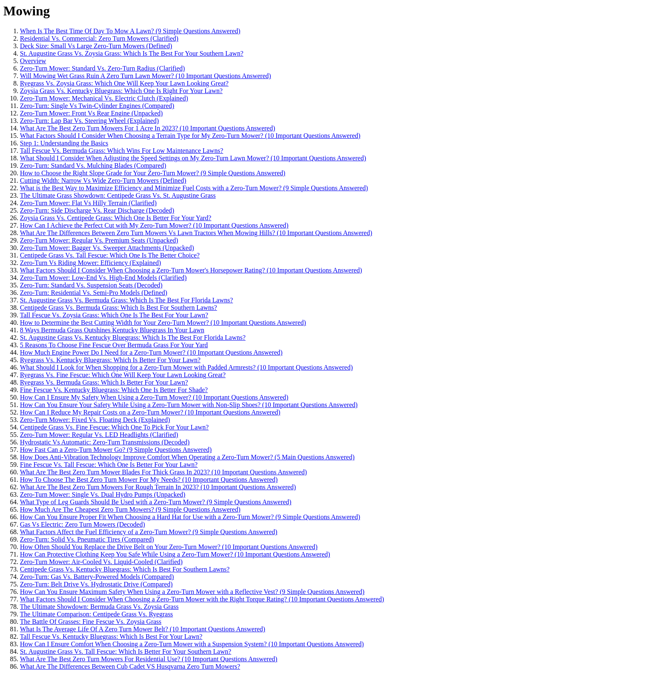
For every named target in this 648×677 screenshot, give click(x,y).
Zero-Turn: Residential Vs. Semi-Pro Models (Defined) (93, 292)
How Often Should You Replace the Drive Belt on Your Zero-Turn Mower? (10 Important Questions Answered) (168, 546)
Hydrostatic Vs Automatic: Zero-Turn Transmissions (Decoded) (104, 442)
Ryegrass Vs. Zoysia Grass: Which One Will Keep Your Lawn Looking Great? (124, 83)
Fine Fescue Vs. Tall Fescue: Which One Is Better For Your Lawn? (109, 464)
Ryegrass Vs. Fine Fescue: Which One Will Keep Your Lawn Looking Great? (123, 374)
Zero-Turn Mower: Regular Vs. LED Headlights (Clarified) (99, 434)
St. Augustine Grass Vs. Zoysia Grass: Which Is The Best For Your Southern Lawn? (131, 53)
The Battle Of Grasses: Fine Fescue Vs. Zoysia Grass (91, 621)
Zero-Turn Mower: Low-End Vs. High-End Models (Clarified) (103, 277)
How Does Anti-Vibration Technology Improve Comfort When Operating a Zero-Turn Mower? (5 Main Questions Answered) (187, 457)
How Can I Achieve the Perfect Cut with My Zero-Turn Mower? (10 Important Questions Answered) (154, 225)
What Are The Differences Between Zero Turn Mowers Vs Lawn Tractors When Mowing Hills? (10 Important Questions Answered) (196, 232)
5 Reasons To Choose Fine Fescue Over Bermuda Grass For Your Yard (114, 344)
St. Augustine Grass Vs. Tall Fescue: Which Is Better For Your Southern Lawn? (125, 651)
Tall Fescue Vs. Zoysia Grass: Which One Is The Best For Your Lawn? (114, 315)
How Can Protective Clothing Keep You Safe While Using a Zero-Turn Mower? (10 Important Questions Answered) (175, 554)
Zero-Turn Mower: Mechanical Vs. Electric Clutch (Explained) (104, 98)
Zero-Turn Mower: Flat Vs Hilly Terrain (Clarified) (88, 202)
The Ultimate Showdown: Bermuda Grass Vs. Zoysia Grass (99, 606)
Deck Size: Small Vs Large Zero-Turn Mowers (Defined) (96, 45)
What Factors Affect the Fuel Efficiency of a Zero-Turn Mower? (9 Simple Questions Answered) (148, 531)
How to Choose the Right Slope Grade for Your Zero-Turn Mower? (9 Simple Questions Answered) (152, 173)
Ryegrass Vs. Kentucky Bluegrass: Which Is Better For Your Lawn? (110, 359)
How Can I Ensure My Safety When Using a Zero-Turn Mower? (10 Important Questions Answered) (154, 397)
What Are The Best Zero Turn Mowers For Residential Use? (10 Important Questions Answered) (148, 658)
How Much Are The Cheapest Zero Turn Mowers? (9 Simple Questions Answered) (130, 509)
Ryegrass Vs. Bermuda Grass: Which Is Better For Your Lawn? (104, 382)
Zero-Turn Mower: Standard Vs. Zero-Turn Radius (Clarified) (102, 68)
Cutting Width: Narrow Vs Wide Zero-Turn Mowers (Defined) (103, 180)
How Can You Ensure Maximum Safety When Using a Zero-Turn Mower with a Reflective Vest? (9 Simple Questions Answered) (192, 591)
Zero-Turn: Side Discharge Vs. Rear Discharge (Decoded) (97, 210)
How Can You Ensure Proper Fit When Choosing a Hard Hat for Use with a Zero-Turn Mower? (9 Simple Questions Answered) (190, 516)
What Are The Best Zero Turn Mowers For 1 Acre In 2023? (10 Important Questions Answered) (147, 128)
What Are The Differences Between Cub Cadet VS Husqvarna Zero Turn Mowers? (130, 666)
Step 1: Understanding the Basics (64, 143)
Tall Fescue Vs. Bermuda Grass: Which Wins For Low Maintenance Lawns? (121, 150)
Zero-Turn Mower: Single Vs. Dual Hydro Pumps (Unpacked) (102, 494)
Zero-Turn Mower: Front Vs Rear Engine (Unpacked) (91, 113)
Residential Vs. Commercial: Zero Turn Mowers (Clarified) (99, 38)
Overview (33, 60)
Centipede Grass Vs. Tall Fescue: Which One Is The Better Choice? (110, 255)
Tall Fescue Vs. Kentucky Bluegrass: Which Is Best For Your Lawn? (111, 636)
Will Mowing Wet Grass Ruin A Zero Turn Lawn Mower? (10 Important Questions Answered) (145, 75)
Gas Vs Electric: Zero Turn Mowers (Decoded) (82, 524)
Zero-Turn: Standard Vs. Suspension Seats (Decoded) (91, 285)
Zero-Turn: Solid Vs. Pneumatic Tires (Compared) (87, 539)
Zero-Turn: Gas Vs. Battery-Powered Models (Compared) (97, 576)
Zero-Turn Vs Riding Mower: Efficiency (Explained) (90, 262)
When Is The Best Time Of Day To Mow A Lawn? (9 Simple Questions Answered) (130, 30)
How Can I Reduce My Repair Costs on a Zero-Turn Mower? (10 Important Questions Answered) (150, 412)
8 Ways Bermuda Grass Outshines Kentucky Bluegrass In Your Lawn (112, 330)
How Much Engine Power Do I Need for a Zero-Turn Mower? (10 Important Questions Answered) (151, 352)
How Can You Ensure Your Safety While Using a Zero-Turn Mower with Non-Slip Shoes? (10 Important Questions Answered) (189, 404)
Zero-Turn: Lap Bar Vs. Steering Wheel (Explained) (89, 120)
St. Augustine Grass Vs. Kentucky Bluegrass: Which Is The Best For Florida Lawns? (132, 337)
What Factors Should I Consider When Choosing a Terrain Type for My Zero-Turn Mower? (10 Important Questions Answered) (190, 135)
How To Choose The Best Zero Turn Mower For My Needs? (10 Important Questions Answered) (148, 479)
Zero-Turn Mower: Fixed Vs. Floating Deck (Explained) (95, 419)
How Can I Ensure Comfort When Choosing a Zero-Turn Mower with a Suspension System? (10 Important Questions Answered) (192, 644)
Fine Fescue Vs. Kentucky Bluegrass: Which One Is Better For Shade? (114, 389)
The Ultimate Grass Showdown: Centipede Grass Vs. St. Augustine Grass (118, 195)
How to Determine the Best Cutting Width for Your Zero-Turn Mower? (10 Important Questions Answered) (163, 322)
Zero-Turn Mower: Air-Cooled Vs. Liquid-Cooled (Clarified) (101, 561)
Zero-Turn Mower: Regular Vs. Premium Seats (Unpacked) (99, 240)
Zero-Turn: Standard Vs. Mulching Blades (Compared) (93, 165)
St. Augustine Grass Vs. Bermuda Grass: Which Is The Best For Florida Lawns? (126, 300)
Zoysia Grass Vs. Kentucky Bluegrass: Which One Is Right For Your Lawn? (121, 90)
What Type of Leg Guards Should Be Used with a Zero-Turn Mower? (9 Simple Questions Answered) (155, 501)
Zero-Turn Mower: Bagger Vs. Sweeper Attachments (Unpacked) (107, 247)
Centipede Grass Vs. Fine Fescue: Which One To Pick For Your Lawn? (114, 427)
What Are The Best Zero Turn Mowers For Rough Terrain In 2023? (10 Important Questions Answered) (158, 487)
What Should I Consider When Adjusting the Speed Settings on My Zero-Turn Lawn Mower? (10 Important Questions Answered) (193, 158)
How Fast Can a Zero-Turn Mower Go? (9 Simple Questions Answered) (116, 449)
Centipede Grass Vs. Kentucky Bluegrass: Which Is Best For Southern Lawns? (125, 569)
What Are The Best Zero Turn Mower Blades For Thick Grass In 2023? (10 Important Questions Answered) (163, 472)
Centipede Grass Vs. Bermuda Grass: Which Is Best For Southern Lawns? (118, 307)
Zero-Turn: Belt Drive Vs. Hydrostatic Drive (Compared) (96, 584)
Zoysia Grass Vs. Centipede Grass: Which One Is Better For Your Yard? (115, 217)
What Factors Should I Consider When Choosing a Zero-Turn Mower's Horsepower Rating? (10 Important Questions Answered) (191, 270)
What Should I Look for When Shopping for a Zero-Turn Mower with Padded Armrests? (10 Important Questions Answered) (186, 367)
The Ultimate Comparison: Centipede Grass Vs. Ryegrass (96, 614)
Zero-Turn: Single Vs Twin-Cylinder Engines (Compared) (97, 105)
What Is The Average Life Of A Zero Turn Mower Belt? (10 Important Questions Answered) (142, 629)
